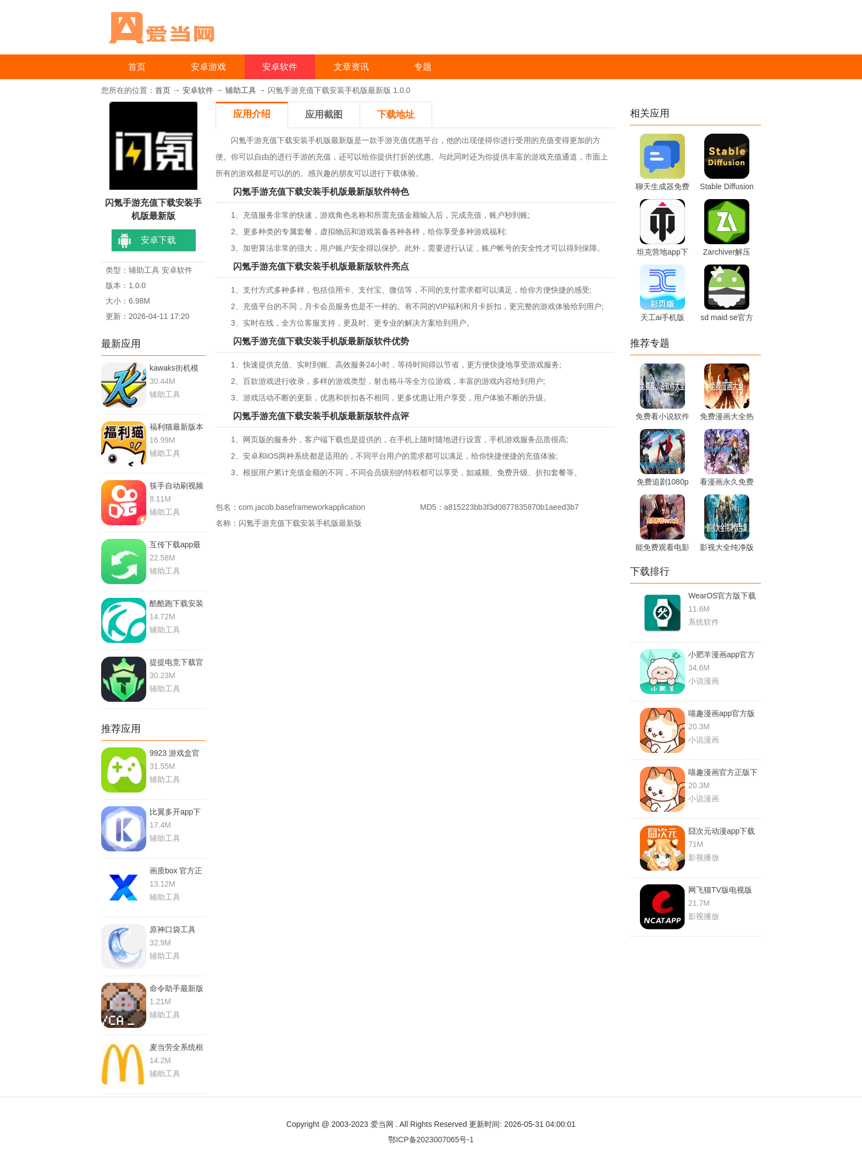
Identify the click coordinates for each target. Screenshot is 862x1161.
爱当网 (382, 1124)
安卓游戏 (208, 66)
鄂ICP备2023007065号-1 (431, 1139)
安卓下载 (158, 240)
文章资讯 (351, 66)
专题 (423, 66)
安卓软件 (279, 66)
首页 (137, 66)
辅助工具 (240, 90)
